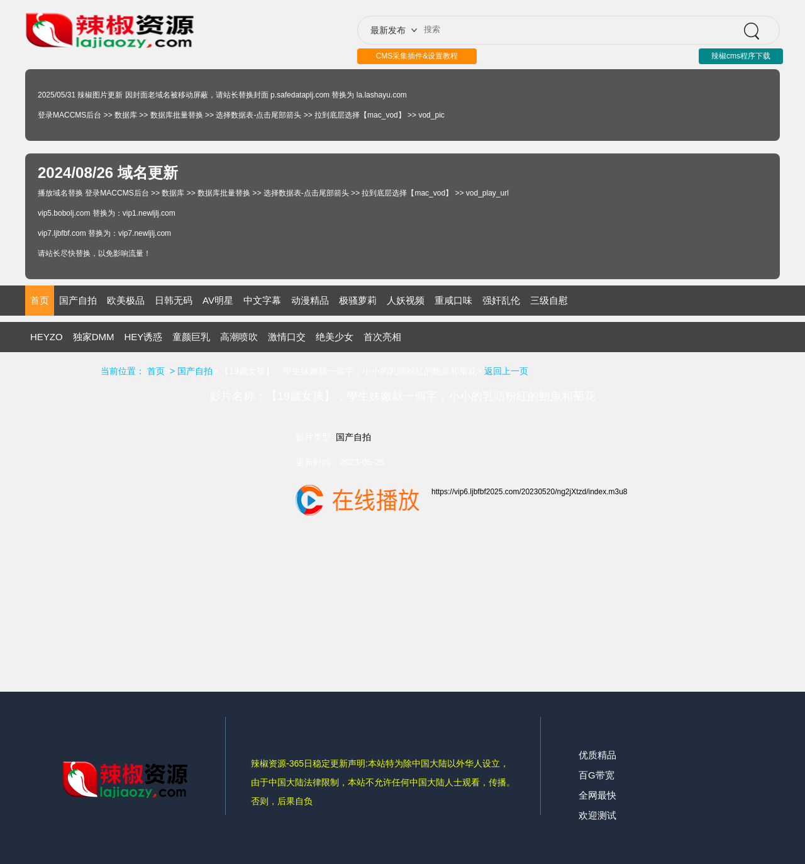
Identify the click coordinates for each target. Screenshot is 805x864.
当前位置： (123, 371)
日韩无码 (173, 300)
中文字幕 (262, 300)
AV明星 (218, 300)
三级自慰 (549, 300)
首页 (39, 300)
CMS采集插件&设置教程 (417, 56)
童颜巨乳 (191, 336)
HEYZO (46, 336)
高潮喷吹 (239, 336)
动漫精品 (310, 300)
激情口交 (287, 336)
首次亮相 (382, 336)
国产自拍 (78, 300)
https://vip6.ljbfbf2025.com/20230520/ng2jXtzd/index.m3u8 (529, 491)
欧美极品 (126, 300)
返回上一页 (506, 371)
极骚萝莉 (358, 300)
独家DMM (93, 336)
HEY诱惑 (144, 336)
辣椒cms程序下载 (740, 56)
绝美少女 (334, 336)
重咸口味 (453, 300)
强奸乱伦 (501, 300)
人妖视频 (406, 300)
